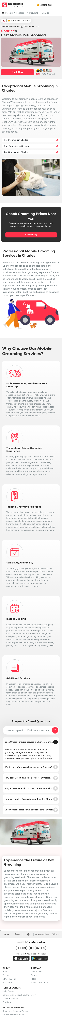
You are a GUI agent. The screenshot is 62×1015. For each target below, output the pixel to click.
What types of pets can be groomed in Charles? (28, 767)
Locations (21, 13)
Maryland (33, 13)
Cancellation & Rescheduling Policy (19, 995)
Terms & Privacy (10, 998)
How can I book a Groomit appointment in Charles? (30, 799)
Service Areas (9, 979)
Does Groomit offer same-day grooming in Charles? (30, 809)
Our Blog (7, 1002)
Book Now (17, 72)
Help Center (8, 991)
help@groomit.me (37, 942)
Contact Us (36, 971)
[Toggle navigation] (57, 5)
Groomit (9, 13)
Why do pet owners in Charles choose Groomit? (28, 788)
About (5, 971)
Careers (35, 975)
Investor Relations (39, 982)
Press (33, 979)
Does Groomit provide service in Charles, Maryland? (30, 742)
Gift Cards (7, 982)
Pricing (6, 975)
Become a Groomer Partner (16, 1011)
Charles (45, 13)
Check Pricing (31, 235)
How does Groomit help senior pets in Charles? (28, 778)
